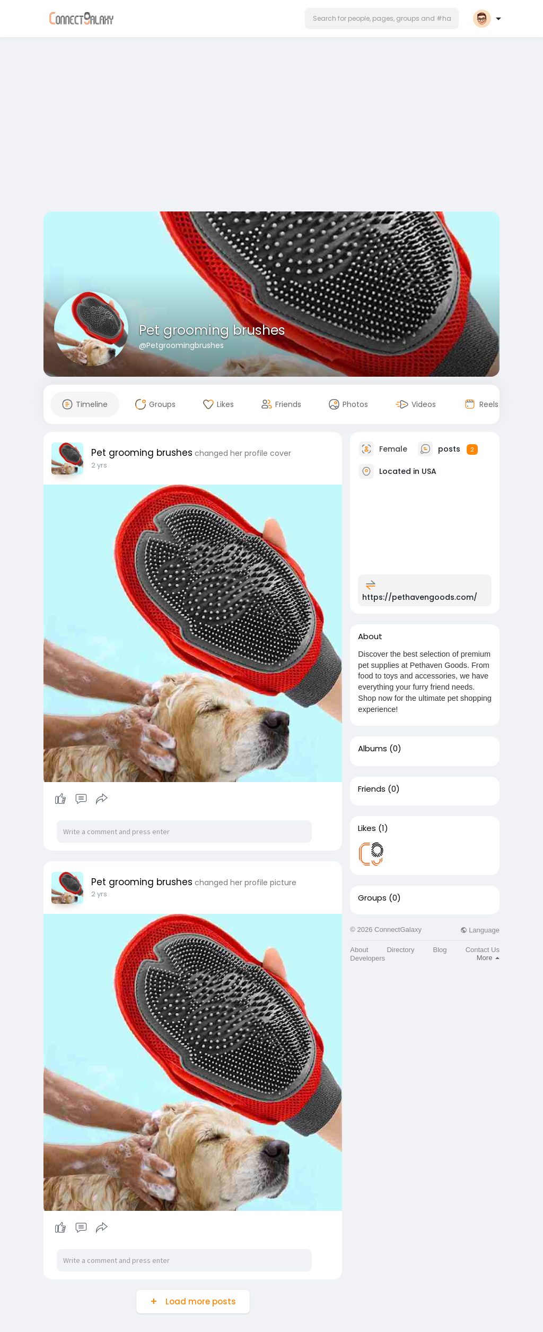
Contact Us (483, 949)
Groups (372, 898)
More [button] (488, 958)
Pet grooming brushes (212, 330)
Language (480, 930)
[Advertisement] (271, 126)
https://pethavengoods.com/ (419, 597)
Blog (440, 949)
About (359, 949)
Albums (372, 748)
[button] (382, 18)
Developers (367, 958)
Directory (400, 949)
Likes (367, 828)
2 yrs (99, 465)
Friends (372, 789)
